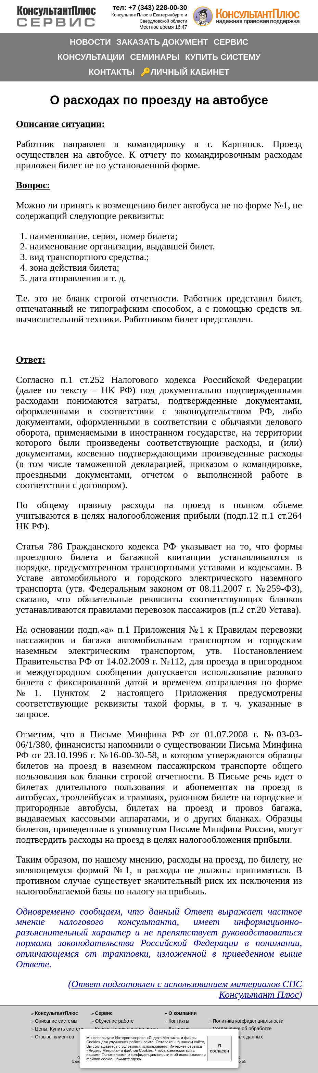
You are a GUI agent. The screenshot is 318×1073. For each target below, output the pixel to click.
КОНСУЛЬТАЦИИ (91, 57)
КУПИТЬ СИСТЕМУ (222, 57)
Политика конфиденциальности (248, 1021)
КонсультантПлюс (56, 1013)
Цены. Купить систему (60, 1029)
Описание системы (56, 1021)
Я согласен (219, 1048)
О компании (182, 1013)
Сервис (104, 1013)
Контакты (178, 1021)
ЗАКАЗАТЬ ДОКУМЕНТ (162, 42)
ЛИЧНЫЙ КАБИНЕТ (190, 72)
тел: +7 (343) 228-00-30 (150, 7)
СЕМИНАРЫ (155, 57)
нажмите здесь (127, 1059)
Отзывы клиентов (54, 1036)
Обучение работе (114, 1021)
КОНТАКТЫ (112, 72)
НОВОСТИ (90, 42)
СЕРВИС (231, 42)
